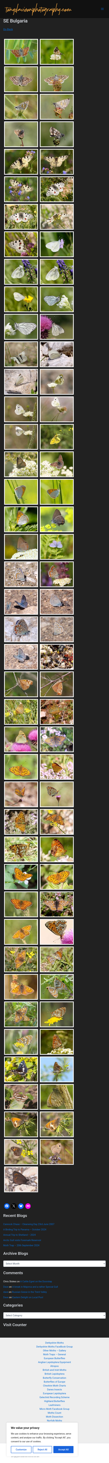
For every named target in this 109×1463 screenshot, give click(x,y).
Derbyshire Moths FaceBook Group (54, 1346)
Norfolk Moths (54, 1420)
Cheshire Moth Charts (54, 1385)
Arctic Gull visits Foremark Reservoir (22, 1240)
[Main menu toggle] (102, 9)
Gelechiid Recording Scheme (54, 1397)
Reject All (42, 1449)
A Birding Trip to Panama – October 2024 (24, 1229)
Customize (21, 1449)
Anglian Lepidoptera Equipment (54, 1362)
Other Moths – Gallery (54, 1350)
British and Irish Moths (54, 1370)
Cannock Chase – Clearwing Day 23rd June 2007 (28, 1224)
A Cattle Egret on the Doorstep (36, 1281)
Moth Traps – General (54, 1354)
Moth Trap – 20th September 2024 (21, 1245)
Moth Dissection (54, 1416)
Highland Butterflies (54, 1401)
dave (5, 1292)
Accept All (63, 1449)
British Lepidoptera (54, 1373)
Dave (5, 1286)
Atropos (54, 1366)
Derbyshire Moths (54, 1342)
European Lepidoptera (54, 1393)
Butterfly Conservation (54, 1377)
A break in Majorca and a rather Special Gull (35, 1286)
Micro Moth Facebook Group (54, 1409)
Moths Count (54, 1412)
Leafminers (54, 1405)
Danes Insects (54, 1389)
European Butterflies (54, 1358)
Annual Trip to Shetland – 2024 (19, 1234)
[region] (42, 1440)
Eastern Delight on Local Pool (27, 1297)
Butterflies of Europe (54, 1381)
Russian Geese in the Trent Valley (29, 1292)
